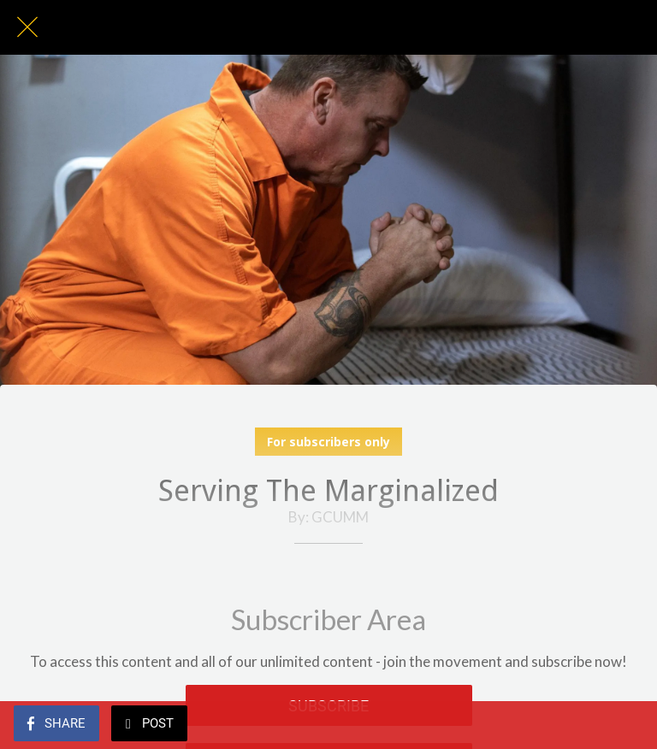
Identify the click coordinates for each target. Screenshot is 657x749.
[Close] (27, 27)
